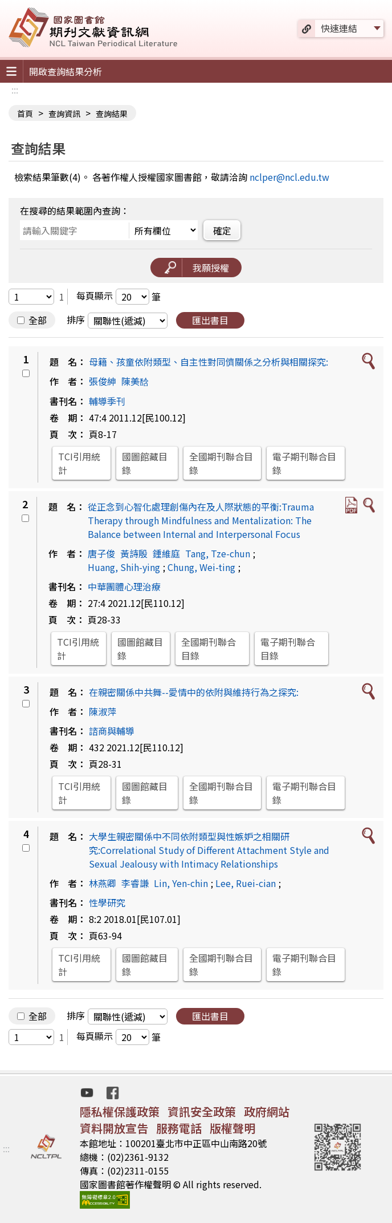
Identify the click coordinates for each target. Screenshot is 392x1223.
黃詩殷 (134, 553)
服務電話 (179, 1128)
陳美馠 (135, 381)
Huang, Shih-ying (124, 567)
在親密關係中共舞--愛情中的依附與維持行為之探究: (194, 692)
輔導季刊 (107, 401)
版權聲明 (232, 1128)
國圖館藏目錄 (145, 463)
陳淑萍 (102, 711)
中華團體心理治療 (124, 586)
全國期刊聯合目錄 (221, 463)
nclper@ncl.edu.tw (289, 177)
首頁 (25, 113)
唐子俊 (101, 553)
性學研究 (107, 902)
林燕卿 (102, 883)
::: (14, 89)
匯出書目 (210, 320)
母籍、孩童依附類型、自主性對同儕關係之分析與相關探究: (208, 361)
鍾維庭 (166, 553)
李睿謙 (135, 883)
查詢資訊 (64, 113)
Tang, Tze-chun (217, 553)
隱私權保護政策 (120, 1111)
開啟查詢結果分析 (65, 71)
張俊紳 (102, 381)
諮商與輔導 (111, 731)
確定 (222, 230)
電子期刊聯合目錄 (304, 463)
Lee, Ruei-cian (245, 883)
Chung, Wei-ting (201, 567)
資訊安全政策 (202, 1111)
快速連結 (339, 28)
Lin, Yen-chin (181, 883)
